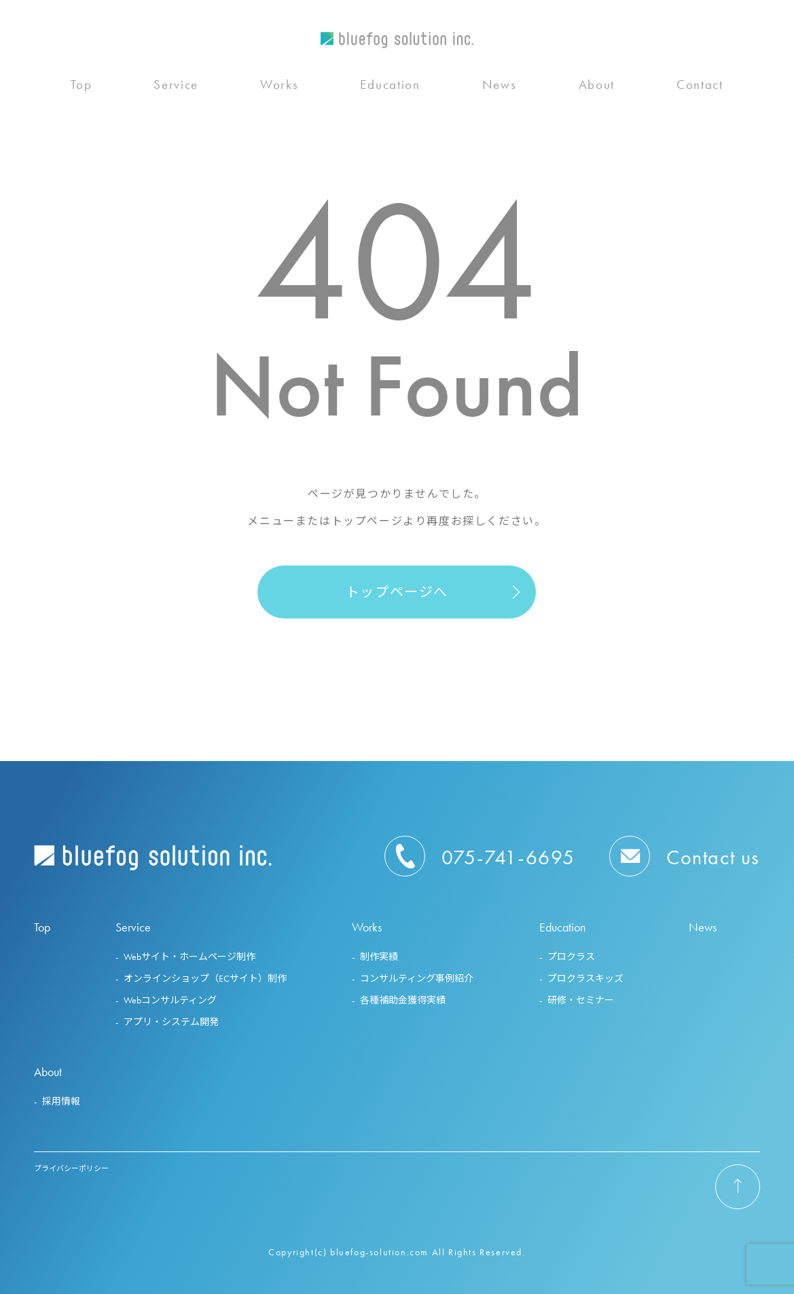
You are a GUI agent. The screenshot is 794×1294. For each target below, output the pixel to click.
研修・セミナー (580, 1000)
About (597, 88)
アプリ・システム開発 (171, 1021)
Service (176, 88)
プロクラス (571, 956)
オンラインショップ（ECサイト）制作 (205, 978)
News (499, 88)
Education (390, 88)
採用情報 (61, 1101)
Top (81, 88)
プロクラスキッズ (585, 978)
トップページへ (397, 592)
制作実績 (379, 956)
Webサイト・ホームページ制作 (189, 956)
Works (279, 88)
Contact (699, 88)
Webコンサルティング (170, 1000)
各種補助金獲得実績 (403, 1000)
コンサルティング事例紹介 (416, 978)
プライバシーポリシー (71, 1168)
